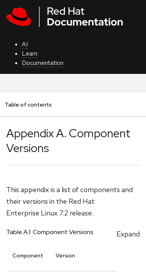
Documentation (42, 63)
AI (25, 44)
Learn (29, 53)
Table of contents (28, 104)
